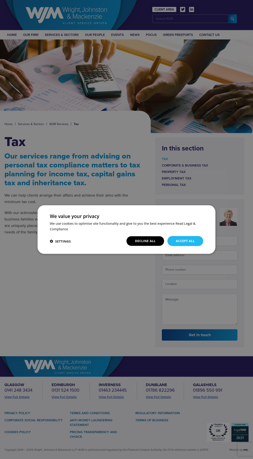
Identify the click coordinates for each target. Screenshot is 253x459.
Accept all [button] (185, 241)
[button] (60, 241)
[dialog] (126, 229)
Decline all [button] (145, 241)
